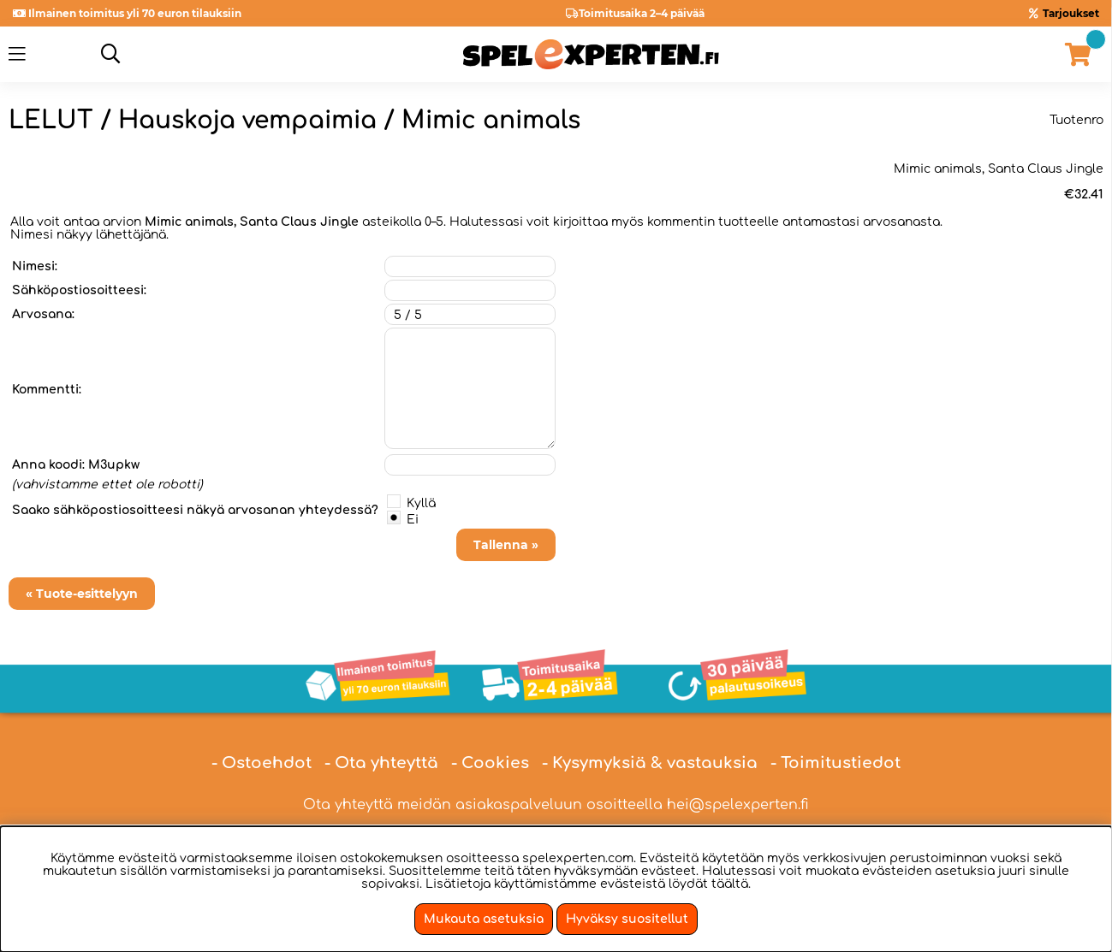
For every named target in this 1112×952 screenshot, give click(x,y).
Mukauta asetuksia (484, 919)
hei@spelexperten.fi (738, 805)
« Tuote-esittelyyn (82, 593)
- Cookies (490, 763)
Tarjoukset (1071, 13)
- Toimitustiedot (835, 763)
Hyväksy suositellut (627, 919)
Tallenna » (505, 545)
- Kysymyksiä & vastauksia (650, 763)
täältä (729, 884)
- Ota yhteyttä (381, 763)
